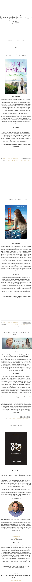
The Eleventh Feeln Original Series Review (16, 333)
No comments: (15, 158)
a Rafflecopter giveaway (16, 580)
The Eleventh (17, 419)
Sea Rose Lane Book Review (16, 56)
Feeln (11, 419)
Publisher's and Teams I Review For (16, 44)
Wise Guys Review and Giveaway (16, 427)
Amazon (16, 538)
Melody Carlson (20, 324)
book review (11, 160)
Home (10, 40)
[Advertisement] (16, 182)
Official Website (16, 536)
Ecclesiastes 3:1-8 (16, 47)
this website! (28, 397)
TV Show (25, 419)
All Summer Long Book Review (16, 200)
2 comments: (15, 417)
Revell (27, 160)
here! (17, 393)
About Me (20, 40)
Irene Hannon (20, 160)
